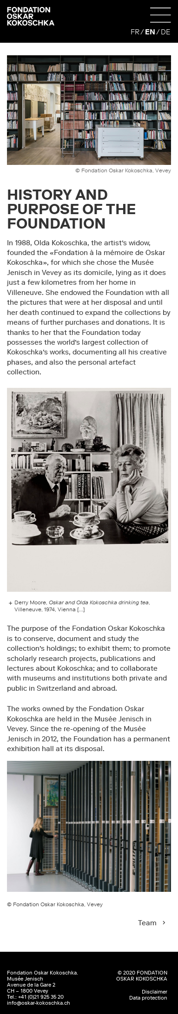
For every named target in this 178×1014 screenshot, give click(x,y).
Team (147, 922)
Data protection (148, 998)
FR (135, 31)
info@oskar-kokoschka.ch (38, 1003)
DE (165, 31)
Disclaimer (154, 992)
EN (150, 31)
